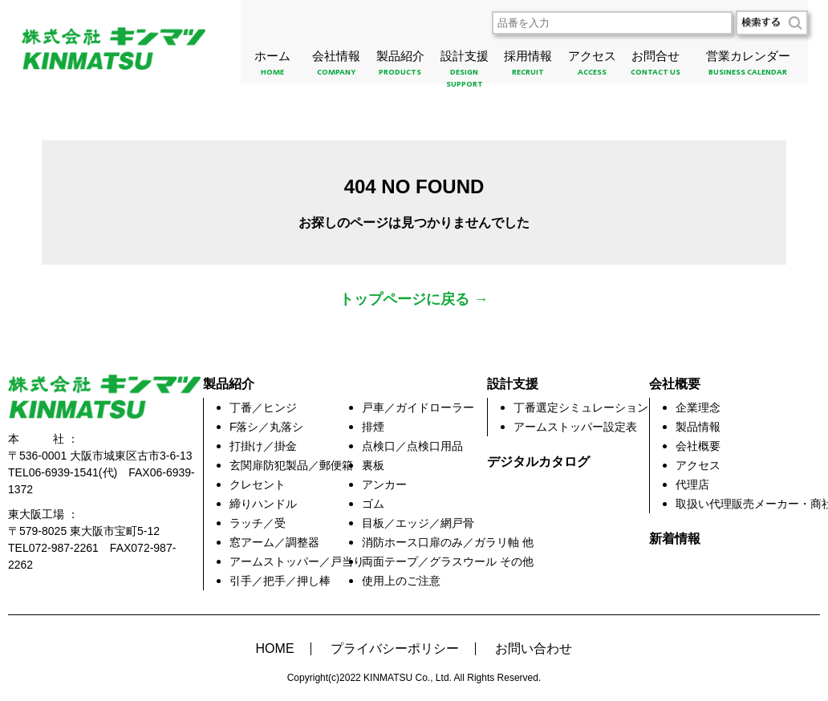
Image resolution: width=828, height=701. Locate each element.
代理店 (692, 484)
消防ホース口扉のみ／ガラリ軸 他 (448, 542)
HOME (275, 648)
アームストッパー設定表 (575, 426)
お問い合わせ (533, 648)
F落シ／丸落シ (266, 426)
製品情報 (698, 426)
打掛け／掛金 (263, 446)
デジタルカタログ (538, 461)
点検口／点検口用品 (412, 446)
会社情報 (337, 66)
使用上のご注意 (401, 580)
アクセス (592, 66)
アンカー (384, 484)
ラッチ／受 (257, 523)
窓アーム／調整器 (274, 542)
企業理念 (698, 407)
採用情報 (528, 66)
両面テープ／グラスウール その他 (448, 561)
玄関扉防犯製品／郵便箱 (291, 465)
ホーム (273, 66)
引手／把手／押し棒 (280, 580)
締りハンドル (263, 503)
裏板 (373, 465)
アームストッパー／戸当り (296, 561)
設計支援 (464, 72)
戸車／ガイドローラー (418, 407)
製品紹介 (400, 66)
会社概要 (698, 446)
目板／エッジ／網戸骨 (418, 523)
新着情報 (674, 538)
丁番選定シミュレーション (580, 407)
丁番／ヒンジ (263, 407)
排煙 (373, 426)
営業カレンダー (748, 66)
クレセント (257, 484)
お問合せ (655, 66)
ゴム (373, 503)
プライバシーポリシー (395, 648)
